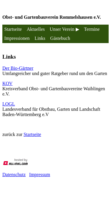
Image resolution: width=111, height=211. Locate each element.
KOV (7, 83)
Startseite (13, 29)
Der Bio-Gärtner (17, 68)
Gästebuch (60, 38)
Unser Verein (62, 29)
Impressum (39, 174)
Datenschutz (14, 174)
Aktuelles (36, 29)
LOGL (8, 103)
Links (39, 38)
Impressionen (16, 38)
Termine (92, 29)
